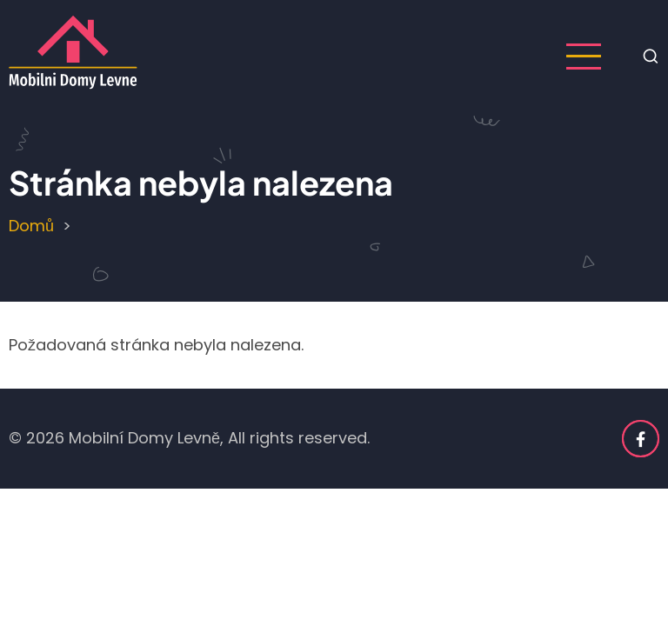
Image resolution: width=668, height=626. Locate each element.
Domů (31, 225)
